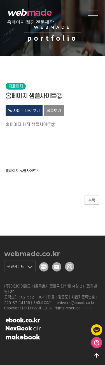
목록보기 (53, 110)
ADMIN (87, 308)
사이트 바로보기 (24, 110)
